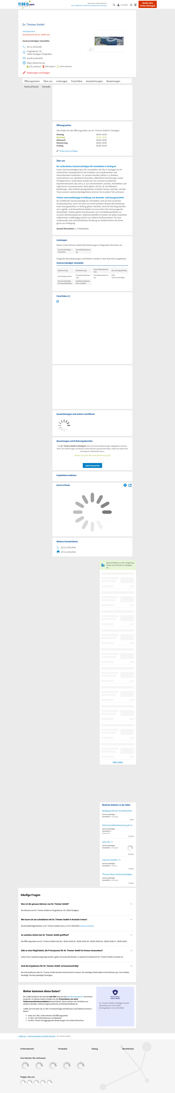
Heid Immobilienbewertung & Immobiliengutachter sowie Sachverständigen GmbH (118, 825)
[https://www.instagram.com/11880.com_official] (29, 1082)
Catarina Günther (110, 859)
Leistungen (61, 81)
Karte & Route (31, 86)
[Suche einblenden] (115, 5)
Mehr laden (118, 762)
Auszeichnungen (94, 81)
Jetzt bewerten (92, 465)
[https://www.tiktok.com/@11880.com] (36, 1082)
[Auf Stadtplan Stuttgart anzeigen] (130, 485)
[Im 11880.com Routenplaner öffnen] (125, 484)
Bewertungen (113, 81)
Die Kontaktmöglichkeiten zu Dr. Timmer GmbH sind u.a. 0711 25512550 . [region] (57, 926)
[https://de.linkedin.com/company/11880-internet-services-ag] (42, 1082)
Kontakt (46, 86)
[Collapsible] (131, 904)
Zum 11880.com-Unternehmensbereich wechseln (89, 5)
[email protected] (86, 926)
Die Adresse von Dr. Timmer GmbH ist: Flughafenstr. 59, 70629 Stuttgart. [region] (50, 910)
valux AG (106, 841)
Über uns (47, 81)
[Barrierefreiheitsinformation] (132, 5)
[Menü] (136, 5)
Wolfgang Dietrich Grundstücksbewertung (118, 810)
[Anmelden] (123, 5)
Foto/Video (76, 81)
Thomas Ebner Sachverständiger (117, 874)
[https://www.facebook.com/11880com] (23, 1082)
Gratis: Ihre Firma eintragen (147, 4)
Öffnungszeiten (32, 81)
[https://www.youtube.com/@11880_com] (49, 1082)
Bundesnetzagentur (75, 996)
